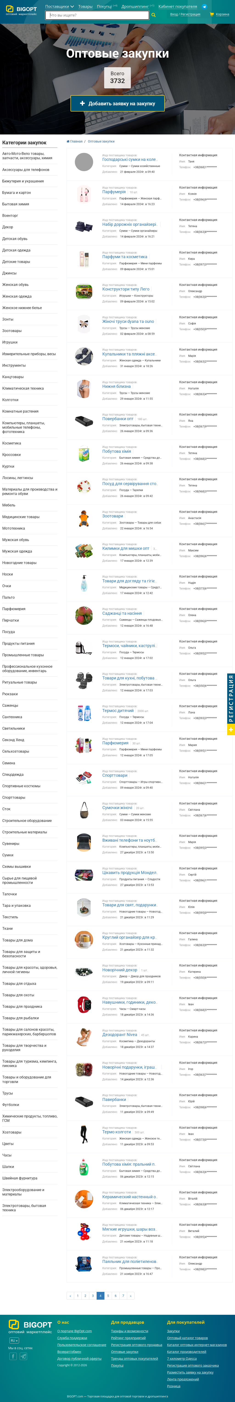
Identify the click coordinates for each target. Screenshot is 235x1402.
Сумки (7, 854)
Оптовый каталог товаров (187, 1337)
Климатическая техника (23, 387)
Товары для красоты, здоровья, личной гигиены (29, 969)
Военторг (10, 215)
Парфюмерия (13, 608)
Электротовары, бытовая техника (24, 1207)
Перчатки (10, 619)
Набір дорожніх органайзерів (130, 223)
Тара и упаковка (16, 905)
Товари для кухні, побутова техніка (135, 677)
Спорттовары (13, 797)
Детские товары (16, 261)
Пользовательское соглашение (81, 1344)
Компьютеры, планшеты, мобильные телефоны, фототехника (23, 426)
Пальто (8, 597)
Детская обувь (15, 238)
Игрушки (9, 342)
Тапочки (9, 893)
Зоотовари (112, 515)
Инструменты (14, 365)
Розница (173, 1385)
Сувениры (10, 843)
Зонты (7, 318)
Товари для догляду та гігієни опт (134, 580)
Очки (6, 585)
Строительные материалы (24, 831)
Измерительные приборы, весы (29, 353)
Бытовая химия (15, 203)
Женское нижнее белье (22, 307)
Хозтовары (11, 1131)
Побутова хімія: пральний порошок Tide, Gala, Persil (151, 1163)
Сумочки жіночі (117, 807)
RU (14, 1340)
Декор (7, 226)
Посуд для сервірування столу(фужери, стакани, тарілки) (157, 482)
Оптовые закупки (124, 1351)
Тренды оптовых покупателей (134, 1358)
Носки (7, 574)
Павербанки (114, 1098)
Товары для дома (17, 939)
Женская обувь (15, 284)
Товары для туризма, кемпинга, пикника (29, 1062)
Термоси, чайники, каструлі (128, 644)
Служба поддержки (72, 1337)
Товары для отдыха (19, 983)
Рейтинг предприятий (128, 1337)
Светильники (13, 728)
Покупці (117, 1365)
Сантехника (12, 716)
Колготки (10, 399)
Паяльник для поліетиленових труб (136, 1260)
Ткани (7, 928)
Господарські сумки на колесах (132, 158)
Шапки (8, 1166)
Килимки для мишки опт (125, 547)
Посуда (8, 631)
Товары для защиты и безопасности (21, 953)
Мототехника (13, 527)
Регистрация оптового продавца (136, 1344)
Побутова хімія (116, 450)
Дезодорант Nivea (119, 1033)
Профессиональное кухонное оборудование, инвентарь (27, 668)
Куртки (8, 466)
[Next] (130, 1295)
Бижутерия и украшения (23, 180)
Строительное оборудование (27, 820)
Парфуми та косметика (124, 256)
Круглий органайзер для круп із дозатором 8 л (147, 936)
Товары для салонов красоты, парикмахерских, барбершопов (29, 1031)
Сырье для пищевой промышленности (19, 879)
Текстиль (10, 916)
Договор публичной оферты (79, 1358)
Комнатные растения (20, 411)
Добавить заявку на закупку (117, 103)
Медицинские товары (20, 516)
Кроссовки (11, 454)
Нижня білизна (116, 385)
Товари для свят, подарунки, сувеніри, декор (145, 904)
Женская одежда (17, 295)
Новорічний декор (119, 969)
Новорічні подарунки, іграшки (130, 1066)
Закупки (173, 1330)
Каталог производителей (186, 1351)
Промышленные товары (23, 654)
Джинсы (9, 272)
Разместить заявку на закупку (190, 1371)
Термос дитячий (118, 709)
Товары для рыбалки (20, 1017)
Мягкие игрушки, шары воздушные (136, 1228)
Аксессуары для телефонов (25, 169)
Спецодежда (13, 774)
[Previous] (70, 1295)
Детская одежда (16, 249)
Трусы (7, 1092)
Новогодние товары (19, 562)
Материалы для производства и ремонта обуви (29, 490)
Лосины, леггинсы (17, 477)
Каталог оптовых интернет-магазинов (197, 1344)
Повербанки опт (118, 418)
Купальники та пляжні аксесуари (134, 353)
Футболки (10, 1104)
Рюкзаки (10, 693)
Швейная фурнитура (19, 1178)
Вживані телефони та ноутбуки (132, 839)
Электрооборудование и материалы (23, 1191)
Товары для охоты (18, 994)
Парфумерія (114, 191)
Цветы (8, 1143)
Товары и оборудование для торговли (26, 1079)
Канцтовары (13, 376)
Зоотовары (12, 330)
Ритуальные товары (19, 682)
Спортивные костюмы (21, 785)
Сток (6, 808)
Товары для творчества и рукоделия (24, 1047)
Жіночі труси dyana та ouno (128, 320)
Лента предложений (183, 1378)
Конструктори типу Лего (125, 288)
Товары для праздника (22, 1006)
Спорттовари (114, 774)
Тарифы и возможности (129, 1330)
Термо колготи (116, 1131)
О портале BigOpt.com (74, 1330)
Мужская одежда (17, 550)
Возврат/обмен (69, 1351)
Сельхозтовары (15, 751)
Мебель (8, 505)
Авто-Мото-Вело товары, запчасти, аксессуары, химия (27, 155)
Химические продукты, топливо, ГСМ (29, 1117)
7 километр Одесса (182, 1358)
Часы (6, 1154)
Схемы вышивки (16, 866)
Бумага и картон (16, 192)
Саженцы (10, 705)
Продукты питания (18, 643)
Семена (8, 762)
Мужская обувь (15, 539)
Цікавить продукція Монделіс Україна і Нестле (146, 871)
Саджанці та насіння (122, 612)
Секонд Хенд (13, 739)
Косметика (11, 442)
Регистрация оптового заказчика (193, 1365)
